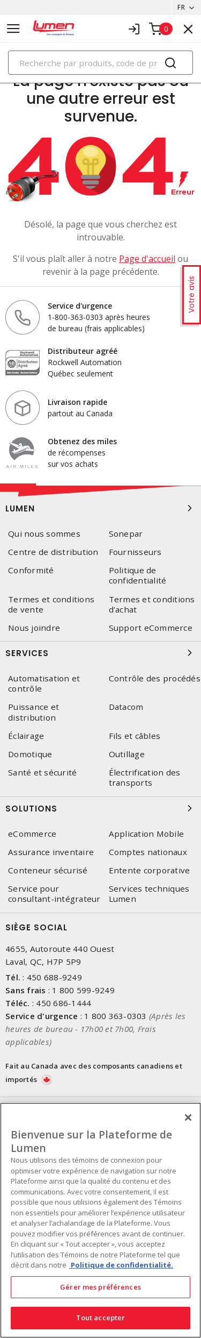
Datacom (126, 707)
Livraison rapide (77, 402)
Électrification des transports (145, 777)
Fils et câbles (135, 736)
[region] (100, 1220)
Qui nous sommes (44, 534)
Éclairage (26, 736)
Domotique (30, 754)
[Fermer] (188, 1117)
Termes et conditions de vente (51, 604)
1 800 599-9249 (83, 990)
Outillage (127, 754)
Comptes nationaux (148, 852)
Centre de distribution (53, 552)
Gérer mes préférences (100, 1287)
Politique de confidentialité (138, 575)
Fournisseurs (135, 552)
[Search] (100, 63)
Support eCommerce (150, 628)
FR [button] (181, 7)
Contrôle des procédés (154, 678)
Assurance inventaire (51, 852)
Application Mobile (146, 834)
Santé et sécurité (42, 772)
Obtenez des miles (82, 441)
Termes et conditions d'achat (152, 604)
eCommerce (32, 834)
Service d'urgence (80, 306)
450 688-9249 (54, 977)
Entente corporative (149, 870)
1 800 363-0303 (115, 1015)
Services (100, 653)
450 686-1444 (63, 1003)
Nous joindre (34, 628)
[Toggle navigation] (13, 28)
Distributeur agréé (82, 351)
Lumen (100, 508)
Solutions (100, 808)
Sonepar (126, 534)
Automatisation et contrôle (44, 683)
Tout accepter (100, 1317)
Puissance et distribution (33, 712)
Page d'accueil (147, 259)
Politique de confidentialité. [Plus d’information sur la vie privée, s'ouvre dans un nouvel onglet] (121, 1265)
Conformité (31, 570)
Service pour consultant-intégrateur (54, 894)
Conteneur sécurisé (48, 870)
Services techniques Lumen (149, 894)
